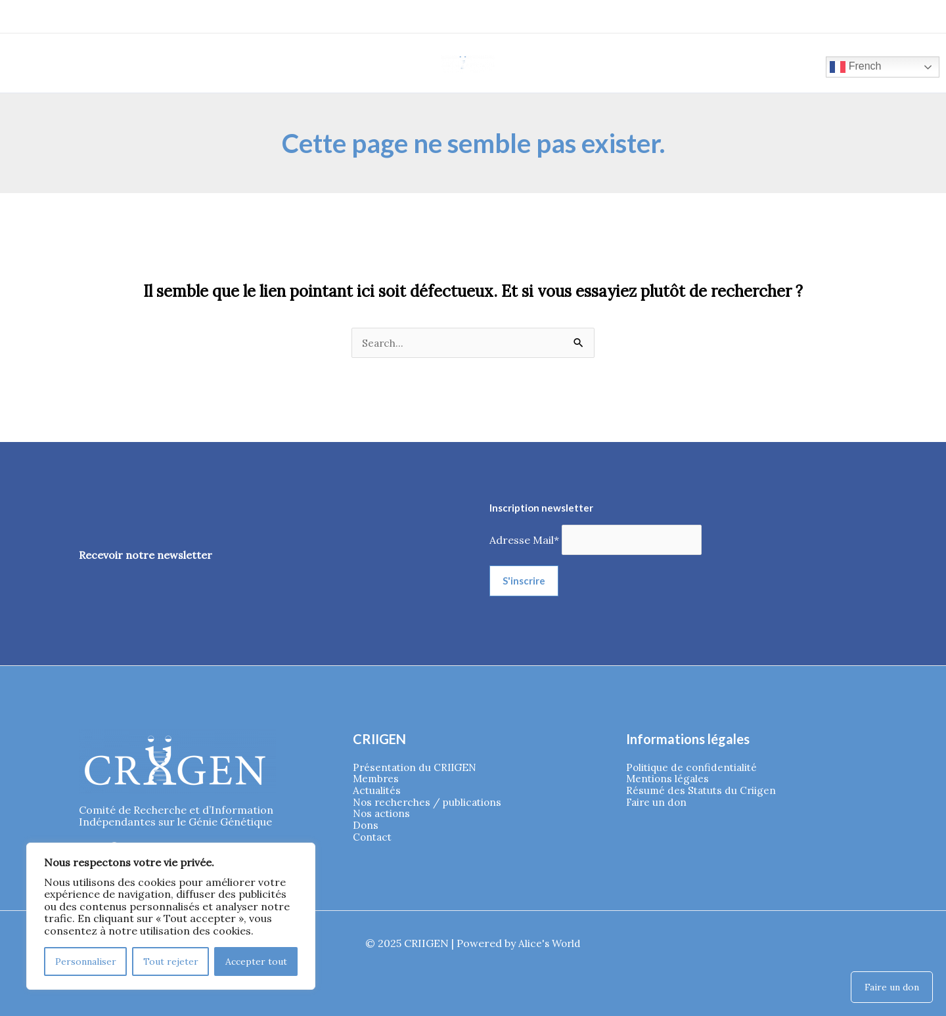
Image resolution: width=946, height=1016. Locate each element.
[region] (170, 916)
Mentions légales (668, 779)
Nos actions (383, 815)
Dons (366, 828)
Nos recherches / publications (430, 803)
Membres (377, 779)
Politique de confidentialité (693, 767)
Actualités (378, 791)
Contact (373, 840)
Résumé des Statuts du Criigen (703, 791)
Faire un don (657, 803)
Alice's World (549, 943)
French (841, 66)
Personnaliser (85, 961)
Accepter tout (256, 961)
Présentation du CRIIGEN (417, 767)
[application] (143, 60)
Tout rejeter (170, 961)
